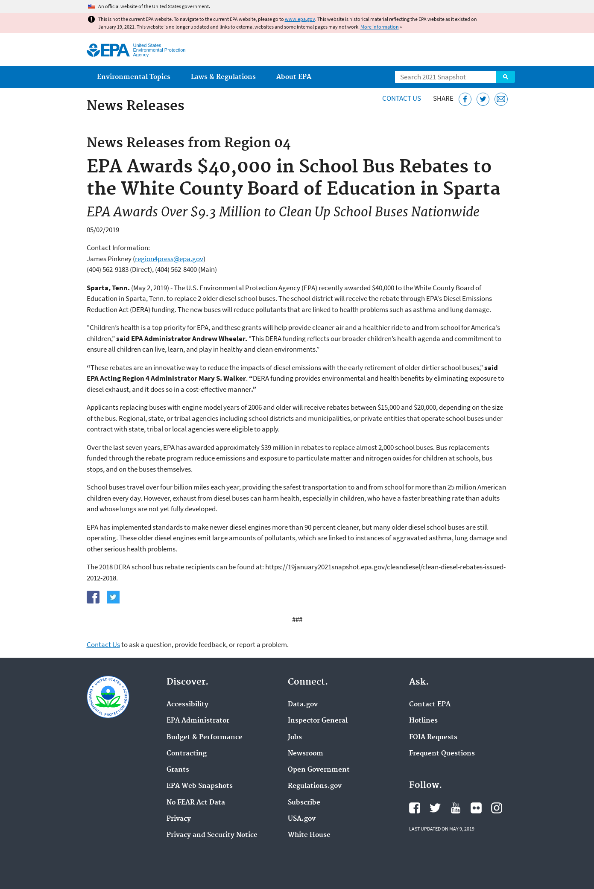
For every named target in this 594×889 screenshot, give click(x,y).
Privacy (179, 819)
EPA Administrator (198, 721)
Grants (178, 770)
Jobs (295, 737)
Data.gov (303, 704)
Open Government (319, 770)
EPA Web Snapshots (200, 786)
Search (505, 77)
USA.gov (302, 819)
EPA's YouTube (455, 807)
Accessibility (187, 704)
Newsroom (305, 754)
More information (379, 26)
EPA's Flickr (476, 807)
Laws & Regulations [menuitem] (223, 77)
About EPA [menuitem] (293, 77)
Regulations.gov (315, 786)
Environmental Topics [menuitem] (133, 77)
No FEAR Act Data (196, 803)
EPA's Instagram (496, 807)
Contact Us (401, 98)
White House (309, 835)
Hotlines (423, 721)
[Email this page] (501, 99)
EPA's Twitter (435, 807)
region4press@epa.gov (169, 258)
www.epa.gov (300, 19)
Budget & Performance (205, 737)
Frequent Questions (442, 754)
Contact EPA (430, 704)
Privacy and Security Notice (212, 835)
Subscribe (304, 803)
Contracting (187, 754)
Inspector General (318, 721)
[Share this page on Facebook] (465, 99)
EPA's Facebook (414, 807)
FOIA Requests (433, 737)
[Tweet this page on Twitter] (483, 99)
